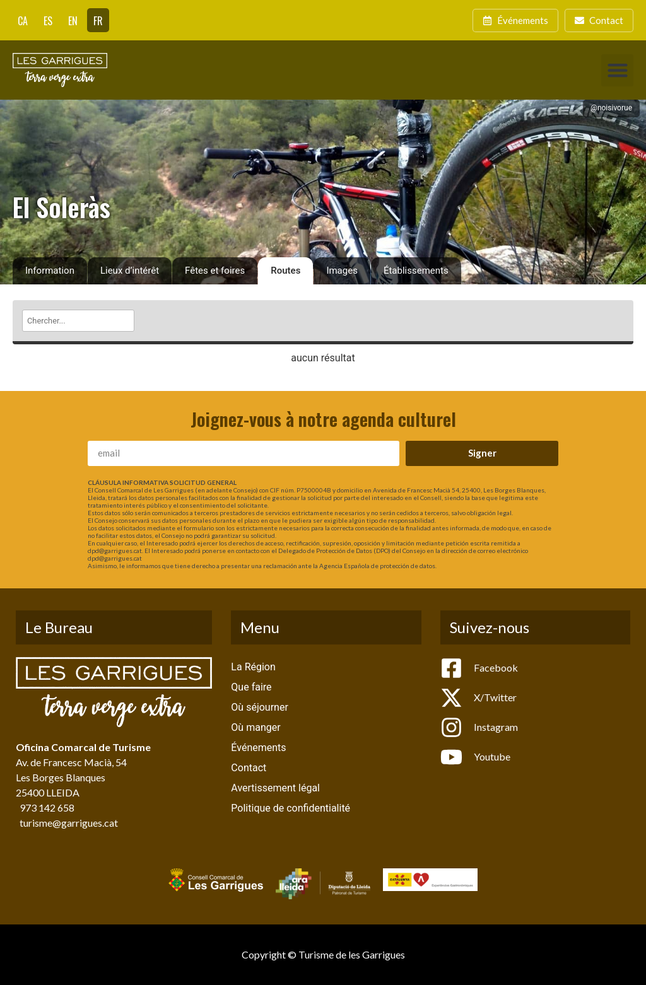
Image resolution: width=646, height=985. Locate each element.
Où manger (255, 727)
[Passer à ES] (48, 20)
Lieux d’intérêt (129, 270)
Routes (285, 270)
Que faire (251, 687)
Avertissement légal (275, 788)
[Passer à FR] (98, 20)
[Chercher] (78, 321)
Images (342, 270)
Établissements (416, 270)
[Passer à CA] (22, 20)
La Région (253, 667)
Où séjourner (259, 707)
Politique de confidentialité (290, 808)
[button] (617, 70)
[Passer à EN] (73, 20)
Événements (258, 748)
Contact (248, 768)
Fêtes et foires (215, 270)
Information (49, 270)
